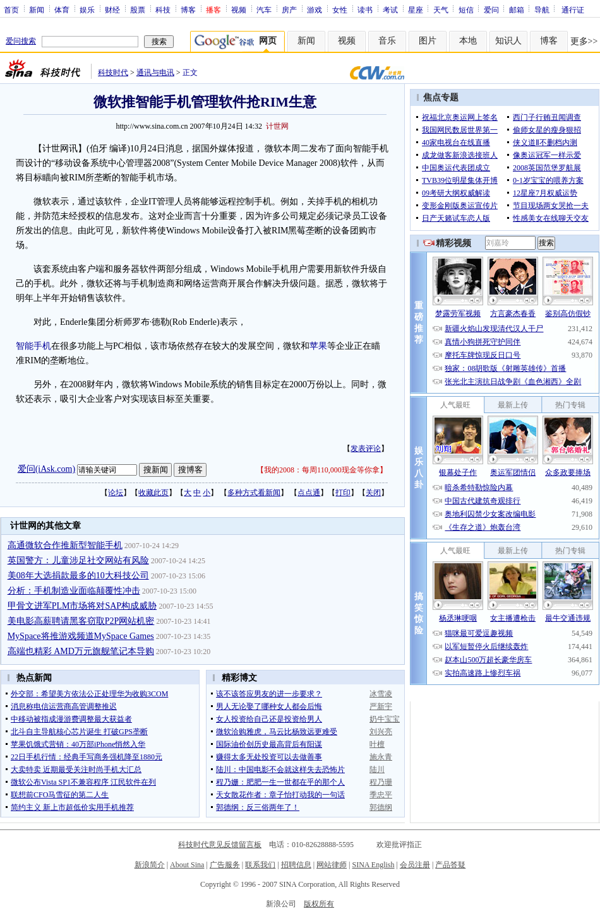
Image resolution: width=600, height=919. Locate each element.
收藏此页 (153, 492)
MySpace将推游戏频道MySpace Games (81, 636)
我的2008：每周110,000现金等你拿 (322, 469)
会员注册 (415, 864)
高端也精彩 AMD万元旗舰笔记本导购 (81, 651)
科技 (163, 9)
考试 (390, 9)
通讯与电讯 (155, 72)
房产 (289, 9)
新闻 (36, 9)
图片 (427, 40)
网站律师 (331, 864)
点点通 (308, 492)
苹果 (318, 346)
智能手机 (33, 346)
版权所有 (319, 903)
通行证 (572, 9)
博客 (188, 9)
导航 (541, 9)
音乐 (387, 40)
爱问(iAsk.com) (46, 469)
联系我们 (260, 864)
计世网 (277, 126)
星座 (415, 9)
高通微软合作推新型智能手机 (65, 545)
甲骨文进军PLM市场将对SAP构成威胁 (82, 606)
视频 (238, 9)
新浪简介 (150, 864)
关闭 (373, 492)
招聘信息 (296, 864)
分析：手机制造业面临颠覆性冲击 (74, 590)
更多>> (584, 41)
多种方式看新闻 (253, 492)
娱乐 (87, 9)
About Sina (187, 864)
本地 (468, 40)
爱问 (491, 9)
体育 (61, 9)
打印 (343, 492)
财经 (112, 9)
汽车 (264, 9)
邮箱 (516, 9)
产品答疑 (450, 864)
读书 (365, 9)
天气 (440, 9)
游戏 (314, 9)
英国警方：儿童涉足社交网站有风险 (78, 560)
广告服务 (225, 864)
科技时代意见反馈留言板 (219, 844)
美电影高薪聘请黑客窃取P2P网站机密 (81, 621)
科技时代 (113, 72)
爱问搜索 (21, 41)
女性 (339, 9)
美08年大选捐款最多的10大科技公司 (78, 575)
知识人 (508, 40)
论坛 (115, 492)
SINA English (373, 864)
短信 (466, 9)
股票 (137, 9)
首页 (11, 9)
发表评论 (366, 448)
